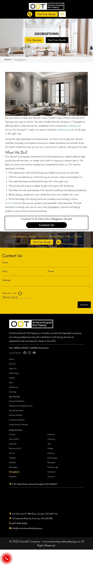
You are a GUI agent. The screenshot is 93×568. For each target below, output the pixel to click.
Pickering (51, 439)
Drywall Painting (15, 415)
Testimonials (14, 373)
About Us (12, 368)
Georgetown (14, 472)
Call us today (12, 203)
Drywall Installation (16, 401)
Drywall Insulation (16, 410)
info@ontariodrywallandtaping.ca (27, 528)
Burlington (13, 467)
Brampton (51, 462)
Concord (51, 476)
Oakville (12, 462)
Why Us (12, 364)
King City (12, 444)
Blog (11, 382)
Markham (51, 472)
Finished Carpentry (17, 420)
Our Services (34, 40)
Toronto (12, 434)
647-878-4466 (19, 523)
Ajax (49, 444)
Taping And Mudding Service (21, 406)
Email (4, 271)
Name (5, 262)
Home (7, 59)
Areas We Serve (15, 430)
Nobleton (13, 476)
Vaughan (12, 458)
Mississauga (52, 458)
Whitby (50, 448)
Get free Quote (46, 14)
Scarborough (53, 467)
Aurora (12, 453)
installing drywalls (65, 129)
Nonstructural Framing (18, 424)
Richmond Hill (14, 448)
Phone (51, 271)
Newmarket (14, 439)
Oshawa (51, 453)
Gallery (12, 378)
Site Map (12, 392)
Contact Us (46, 225)
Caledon (51, 434)
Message (6, 280)
